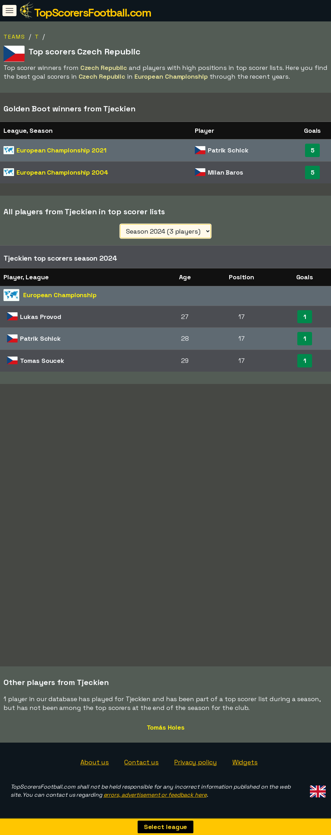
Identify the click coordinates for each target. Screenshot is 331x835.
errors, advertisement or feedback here (155, 794)
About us (94, 762)
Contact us (141, 762)
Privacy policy (195, 762)
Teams (14, 36)
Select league (165, 827)
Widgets (245, 762)
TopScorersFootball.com (92, 13)
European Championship (61, 150)
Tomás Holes (166, 727)
